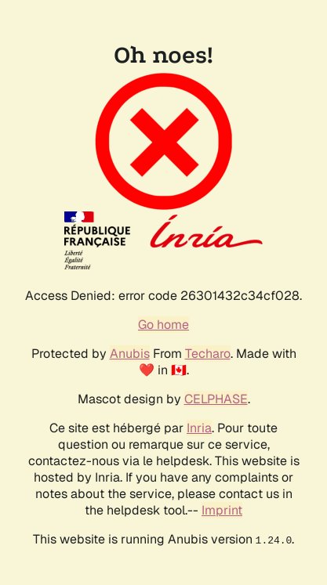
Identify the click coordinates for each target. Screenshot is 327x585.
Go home (163, 324)
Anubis (130, 353)
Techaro (208, 353)
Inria (199, 428)
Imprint (222, 510)
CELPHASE (216, 399)
